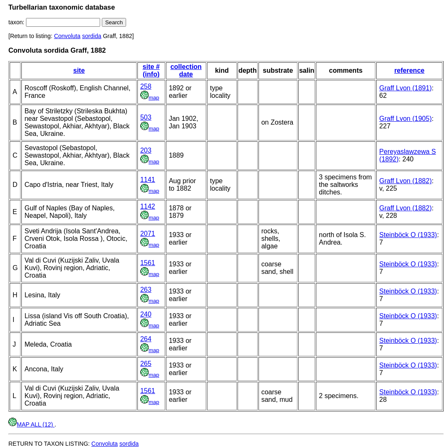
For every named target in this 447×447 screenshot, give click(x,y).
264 (146, 338)
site (79, 70)
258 (146, 86)
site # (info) (151, 70)
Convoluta (67, 36)
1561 (147, 262)
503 (146, 117)
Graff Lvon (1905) (405, 118)
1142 (147, 206)
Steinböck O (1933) (408, 234)
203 (146, 150)
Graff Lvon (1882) (405, 180)
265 (146, 363)
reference (409, 70)
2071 (147, 233)
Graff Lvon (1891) (405, 88)
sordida (91, 36)
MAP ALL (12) (31, 424)
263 (146, 289)
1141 (147, 179)
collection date (186, 70)
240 (146, 314)
